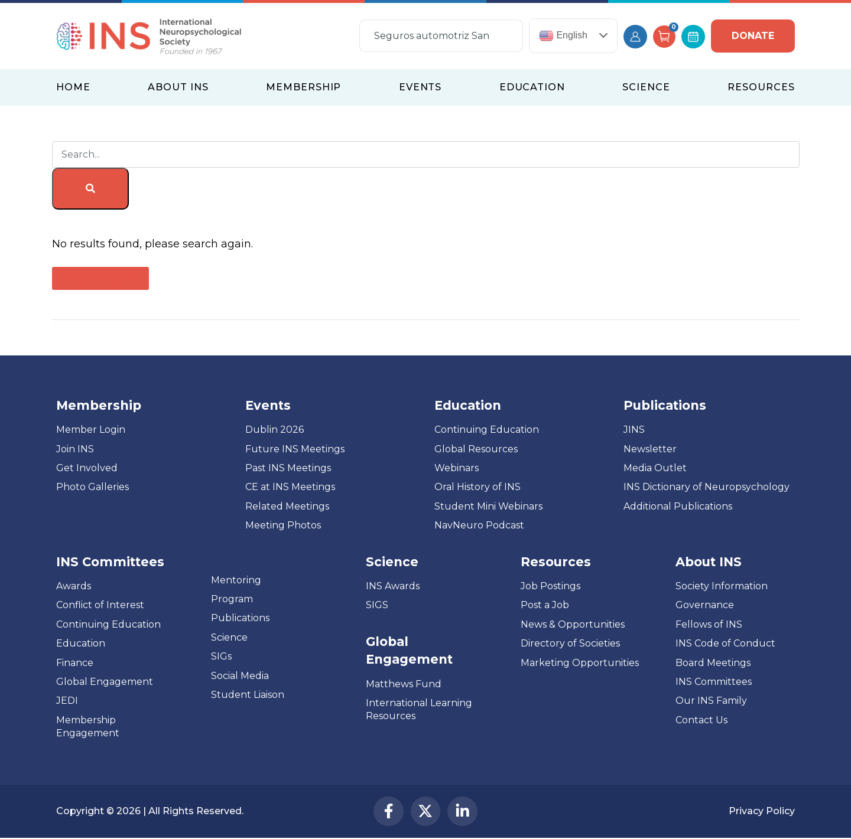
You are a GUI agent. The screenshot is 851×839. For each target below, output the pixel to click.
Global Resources (476, 449)
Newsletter (650, 449)
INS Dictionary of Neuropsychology (706, 486)
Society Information (721, 586)
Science (229, 637)
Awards (73, 586)
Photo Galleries (92, 486)
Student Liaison (247, 694)
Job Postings (550, 586)
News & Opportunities (573, 624)
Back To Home (100, 277)
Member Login (90, 429)
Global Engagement (104, 681)
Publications (240, 617)
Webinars (456, 468)
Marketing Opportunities (580, 662)
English (563, 35)
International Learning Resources (419, 709)
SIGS (377, 605)
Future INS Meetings (295, 449)
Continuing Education (486, 429)
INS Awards (393, 586)
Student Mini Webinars (488, 506)
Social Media (240, 675)
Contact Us (701, 720)
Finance (74, 662)
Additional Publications (677, 506)
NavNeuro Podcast (479, 525)
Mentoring (236, 580)
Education (80, 643)
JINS (634, 429)
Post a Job (545, 605)
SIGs (221, 656)
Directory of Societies (570, 643)
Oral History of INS (477, 486)
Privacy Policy (762, 811)
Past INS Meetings (288, 468)
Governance (704, 605)
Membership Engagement (87, 726)
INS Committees (110, 561)
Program (232, 599)
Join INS (75, 449)
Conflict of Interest (100, 605)
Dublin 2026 (274, 429)
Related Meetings (287, 506)
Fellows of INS (708, 624)
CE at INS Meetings (290, 486)
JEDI (67, 700)
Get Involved (87, 468)
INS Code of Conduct (725, 643)
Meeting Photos (283, 525)
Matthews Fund (403, 684)
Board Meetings (713, 662)
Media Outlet (655, 468)
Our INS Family (711, 700)
